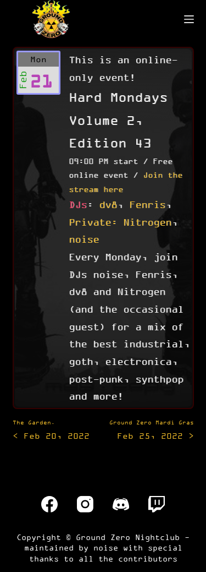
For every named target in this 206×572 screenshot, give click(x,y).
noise (84, 238)
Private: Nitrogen (120, 221)
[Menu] (189, 19)
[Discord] (121, 504)
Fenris (147, 204)
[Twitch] (156, 504)
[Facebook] (49, 504)
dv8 (108, 204)
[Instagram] (85, 504)
